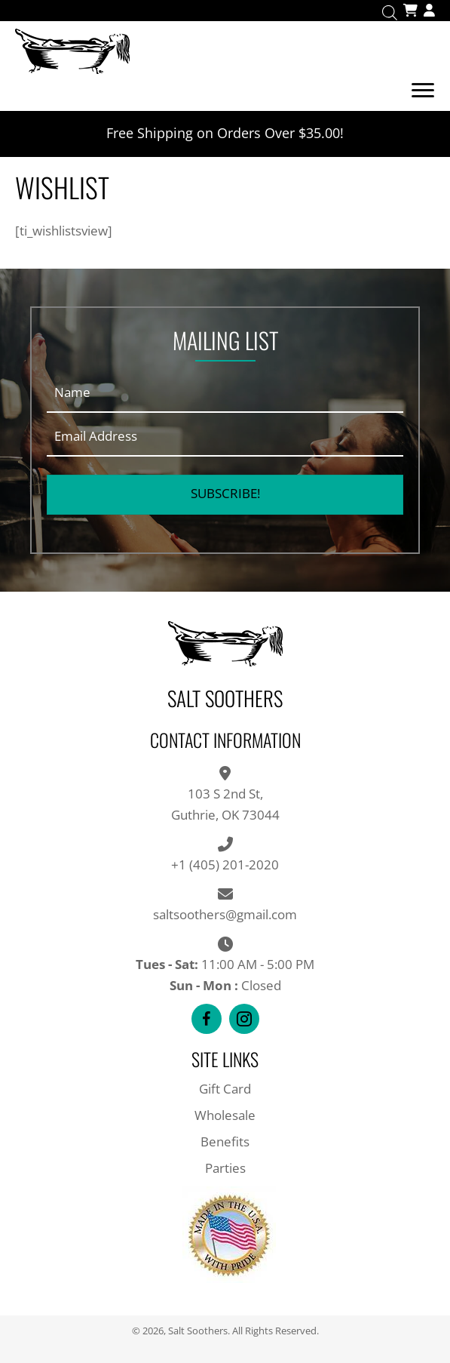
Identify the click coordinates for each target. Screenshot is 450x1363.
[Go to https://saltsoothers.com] (225, 49)
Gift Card (225, 1088)
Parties (225, 1168)
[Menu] (423, 90)
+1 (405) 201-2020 (225, 864)
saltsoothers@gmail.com (225, 914)
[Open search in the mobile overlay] (389, 11)
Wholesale (225, 1115)
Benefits (225, 1141)
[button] (225, 495)
